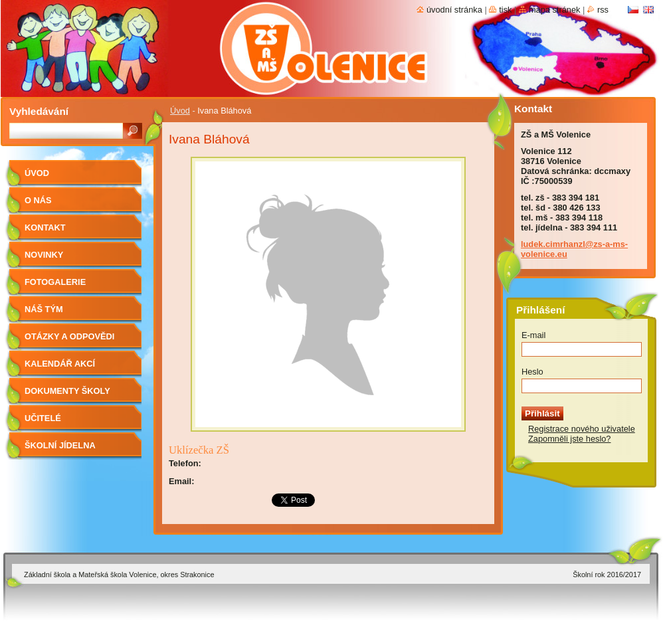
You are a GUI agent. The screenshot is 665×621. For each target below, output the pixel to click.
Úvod (180, 111)
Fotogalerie (55, 282)
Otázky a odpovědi (69, 336)
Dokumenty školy (67, 391)
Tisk (505, 10)
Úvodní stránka (454, 10)
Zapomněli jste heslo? (569, 439)
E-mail (533, 335)
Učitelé (43, 418)
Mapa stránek (555, 10)
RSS (603, 10)
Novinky (44, 255)
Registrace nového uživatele (581, 429)
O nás (38, 200)
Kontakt (45, 227)
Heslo (532, 372)
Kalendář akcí (60, 364)
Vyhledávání (38, 111)
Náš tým (44, 309)
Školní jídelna (60, 445)
